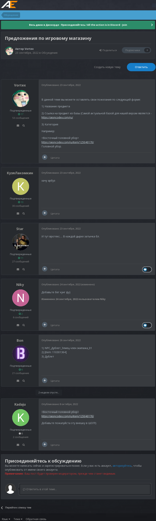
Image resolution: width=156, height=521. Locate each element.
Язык (6, 519)
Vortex (29, 49)
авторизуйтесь (122, 465)
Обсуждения (49, 53)
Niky (20, 284)
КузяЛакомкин (20, 173)
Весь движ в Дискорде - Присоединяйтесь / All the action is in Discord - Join (78, 25)
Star (19, 228)
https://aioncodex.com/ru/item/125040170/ (67, 142)
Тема (18, 519)
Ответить (141, 67)
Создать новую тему (107, 67)
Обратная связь (36, 519)
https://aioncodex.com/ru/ (57, 117)
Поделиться (108, 50)
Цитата (55, 157)
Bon (20, 340)
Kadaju (20, 404)
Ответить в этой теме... (40, 489)
